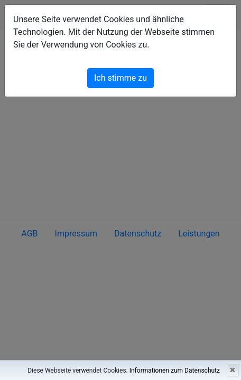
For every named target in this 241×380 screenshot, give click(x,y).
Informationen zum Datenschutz (174, 370)
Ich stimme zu (120, 78)
